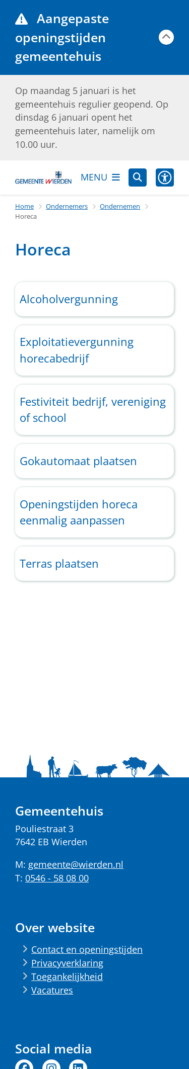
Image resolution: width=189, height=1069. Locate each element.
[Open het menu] (100, 177)
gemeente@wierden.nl (75, 864)
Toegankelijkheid (67, 976)
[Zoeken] (138, 177)
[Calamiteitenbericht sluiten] (166, 37)
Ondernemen (120, 206)
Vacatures (52, 990)
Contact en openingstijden (87, 949)
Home (24, 206)
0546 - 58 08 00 (57, 878)
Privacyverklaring (67, 963)
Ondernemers (67, 206)
